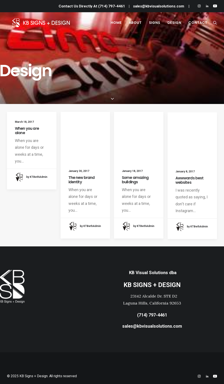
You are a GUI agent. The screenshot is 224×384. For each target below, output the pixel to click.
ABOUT (135, 24)
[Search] (215, 24)
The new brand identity (81, 180)
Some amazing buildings (135, 181)
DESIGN (174, 24)
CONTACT (197, 24)
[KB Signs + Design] (50, 24)
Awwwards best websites (189, 189)
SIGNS (154, 24)
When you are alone (27, 130)
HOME (116, 24)
